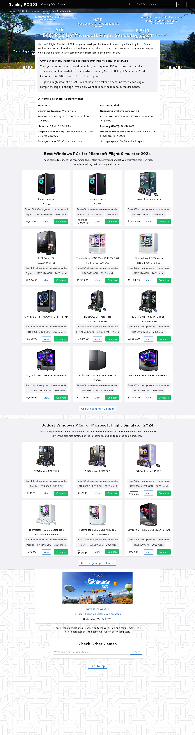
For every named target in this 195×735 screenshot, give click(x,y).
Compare (61, 221)
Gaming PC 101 (16, 10)
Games (61, 4)
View (46, 221)
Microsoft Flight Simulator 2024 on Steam (97, 613)
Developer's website (97, 608)
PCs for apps (32, 10)
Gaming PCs (48, 4)
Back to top (97, 666)
